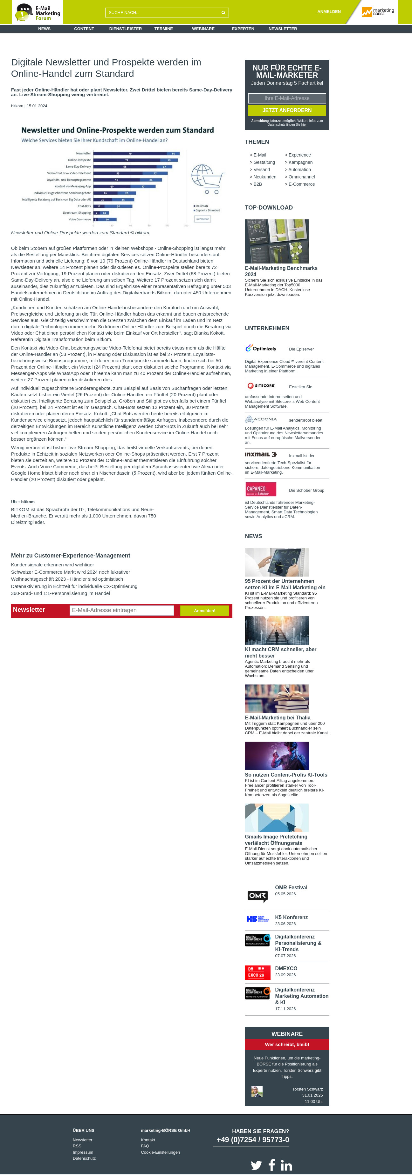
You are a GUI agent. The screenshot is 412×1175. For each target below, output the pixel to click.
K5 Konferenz (291, 917)
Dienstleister (125, 28)
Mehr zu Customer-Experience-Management (70, 555)
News (44, 28)
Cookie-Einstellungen (160, 1152)
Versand (262, 169)
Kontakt (148, 1140)
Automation (299, 169)
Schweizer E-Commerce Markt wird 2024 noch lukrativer (70, 572)
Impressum (83, 1152)
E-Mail (260, 154)
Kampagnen (301, 162)
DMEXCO (286, 968)
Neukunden (265, 176)
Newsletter (283, 28)
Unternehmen (267, 328)
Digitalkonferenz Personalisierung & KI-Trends (298, 943)
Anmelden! (204, 610)
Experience (300, 154)
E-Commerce (302, 184)
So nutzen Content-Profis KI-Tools (286, 775)
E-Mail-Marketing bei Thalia (278, 717)
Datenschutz (84, 1158)
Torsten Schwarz (307, 1089)
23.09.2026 (285, 974)
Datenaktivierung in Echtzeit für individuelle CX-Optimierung (74, 586)
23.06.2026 (285, 923)
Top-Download (269, 207)
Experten (243, 28)
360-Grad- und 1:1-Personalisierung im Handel (60, 593)
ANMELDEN (329, 11)
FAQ (145, 1146)
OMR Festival (291, 887)
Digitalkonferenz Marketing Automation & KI (301, 996)
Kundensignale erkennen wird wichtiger (52, 564)
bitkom (17, 105)
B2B (258, 184)
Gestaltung (264, 162)
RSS (77, 1146)
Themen (257, 142)
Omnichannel (302, 176)
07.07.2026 (285, 955)
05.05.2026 (285, 893)
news (253, 536)
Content (84, 28)
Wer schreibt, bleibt (287, 1044)
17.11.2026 (285, 1008)
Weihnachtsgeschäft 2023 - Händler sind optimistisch (67, 579)
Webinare (203, 28)
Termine (163, 28)
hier (304, 124)
